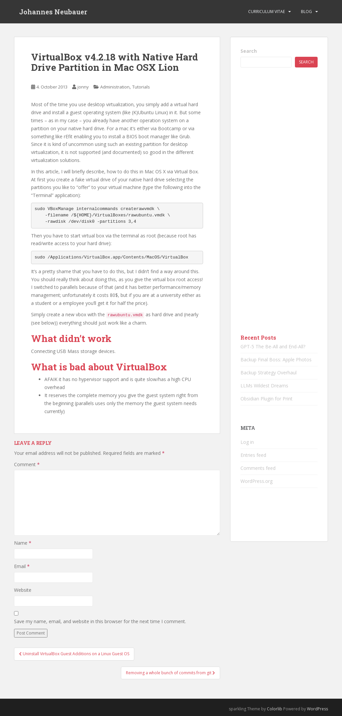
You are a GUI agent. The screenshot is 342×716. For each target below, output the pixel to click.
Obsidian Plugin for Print (266, 398)
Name (22, 543)
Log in (247, 442)
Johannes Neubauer (53, 11)
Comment (27, 464)
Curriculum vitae (266, 11)
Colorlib (274, 709)
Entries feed (253, 455)
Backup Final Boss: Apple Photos (276, 359)
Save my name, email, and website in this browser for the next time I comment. (100, 621)
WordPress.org (256, 481)
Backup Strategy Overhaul (268, 372)
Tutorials (141, 87)
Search (248, 51)
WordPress (317, 709)
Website (22, 590)
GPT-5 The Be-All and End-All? (272, 346)
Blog (306, 11)
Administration (115, 87)
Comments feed (258, 468)
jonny (83, 87)
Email (22, 566)
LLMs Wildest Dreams (264, 385)
